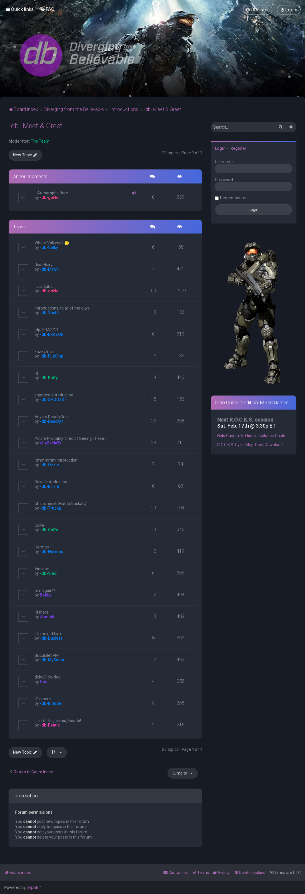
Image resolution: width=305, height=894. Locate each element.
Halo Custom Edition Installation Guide (251, 435)
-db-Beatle (50, 725)
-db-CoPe (49, 530)
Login (220, 148)
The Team (40, 141)
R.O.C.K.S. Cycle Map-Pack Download (250, 444)
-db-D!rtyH (49, 269)
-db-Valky (49, 247)
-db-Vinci (48, 573)
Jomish (47, 616)
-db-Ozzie (49, 464)
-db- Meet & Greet (35, 126)
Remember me (234, 197)
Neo (43, 681)
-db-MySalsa (52, 660)
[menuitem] (47, 9)
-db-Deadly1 (51, 421)
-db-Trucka (50, 508)
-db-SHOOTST (53, 399)
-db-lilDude (50, 703)
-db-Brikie (49, 486)
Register (238, 148)
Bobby (45, 595)
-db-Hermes (51, 551)
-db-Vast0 (49, 312)
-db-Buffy (49, 378)
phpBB (33, 887)
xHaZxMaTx (50, 443)
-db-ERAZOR (51, 334)
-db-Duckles (51, 638)
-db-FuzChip (51, 356)
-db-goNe (49, 197)
